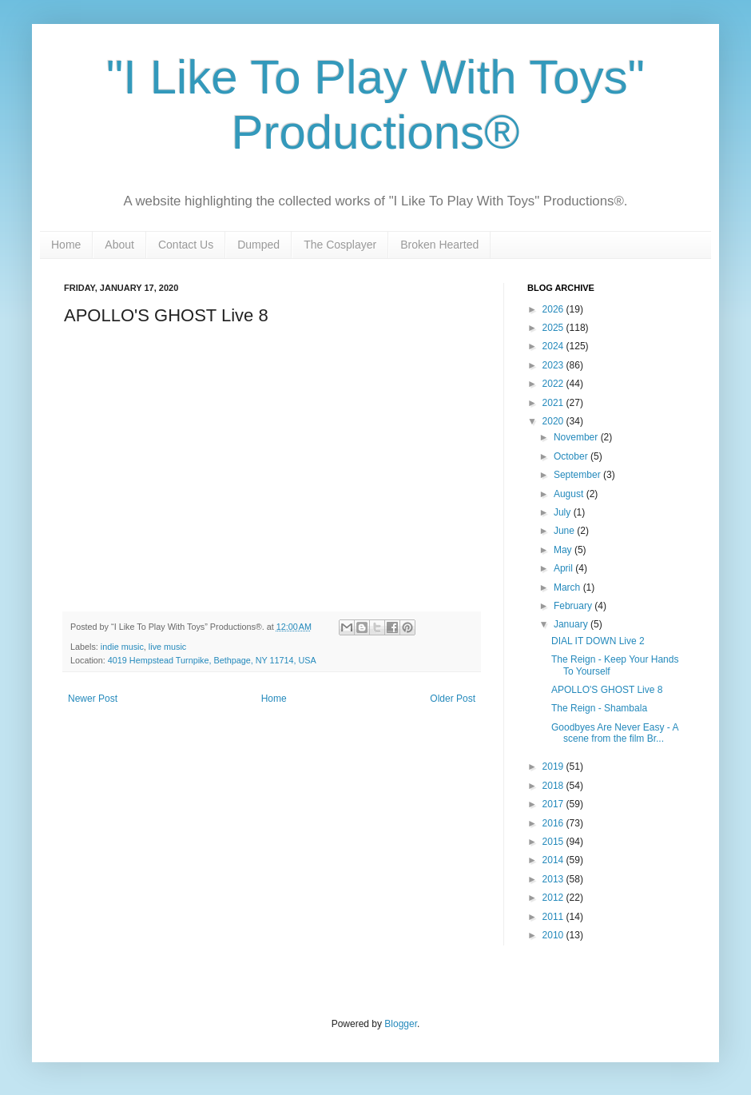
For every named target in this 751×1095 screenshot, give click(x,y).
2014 (554, 860)
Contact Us (185, 244)
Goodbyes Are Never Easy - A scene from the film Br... (614, 733)
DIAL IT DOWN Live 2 (598, 641)
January (572, 624)
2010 (554, 935)
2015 (554, 841)
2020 (554, 421)
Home (66, 244)
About (119, 244)
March (568, 587)
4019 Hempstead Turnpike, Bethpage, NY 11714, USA (212, 660)
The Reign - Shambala (599, 708)
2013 (554, 879)
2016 (554, 823)
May (564, 549)
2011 (554, 916)
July (564, 512)
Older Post (452, 698)
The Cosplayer (340, 244)
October (572, 456)
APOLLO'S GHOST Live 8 (606, 689)
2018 (554, 785)
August (570, 494)
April (564, 568)
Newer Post (92, 698)
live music (167, 646)
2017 (554, 804)
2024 (554, 346)
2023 (554, 365)
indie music (122, 646)
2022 (554, 383)
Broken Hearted (439, 244)
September (578, 474)
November (577, 437)
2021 (554, 402)
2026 (554, 309)
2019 (554, 766)
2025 (554, 327)
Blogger (400, 1023)
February (574, 605)
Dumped (258, 244)
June (565, 530)
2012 (554, 897)
